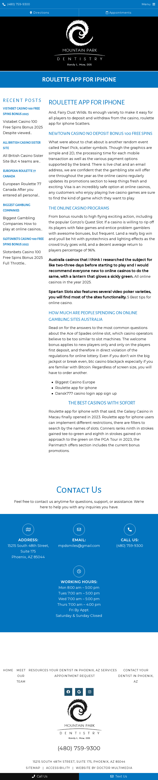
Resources (38, 670)
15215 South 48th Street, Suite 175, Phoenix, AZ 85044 (79, 761)
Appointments (118, 12)
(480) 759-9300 (16, 4)
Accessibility (58, 768)
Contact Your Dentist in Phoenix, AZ (136, 676)
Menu (146, 4)
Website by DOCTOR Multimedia (104, 768)
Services (109, 670)
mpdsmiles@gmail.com (79, 546)
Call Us (39, 776)
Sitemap (33, 768)
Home (8, 670)
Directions (39, 12)
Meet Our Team (21, 676)
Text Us (118, 776)
